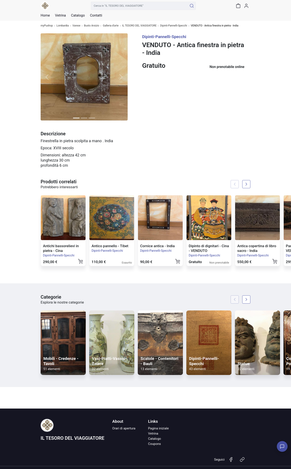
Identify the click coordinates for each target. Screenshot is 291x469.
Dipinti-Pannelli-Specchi (173, 25)
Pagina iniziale (158, 428)
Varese (76, 25)
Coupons (154, 444)
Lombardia (63, 25)
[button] (47, 76)
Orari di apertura (123, 428)
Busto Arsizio (91, 25)
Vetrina (153, 433)
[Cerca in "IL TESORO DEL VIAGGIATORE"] (139, 6)
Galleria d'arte (110, 25)
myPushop (47, 25)
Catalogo (78, 15)
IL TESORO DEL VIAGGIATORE (139, 25)
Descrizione (53, 133)
